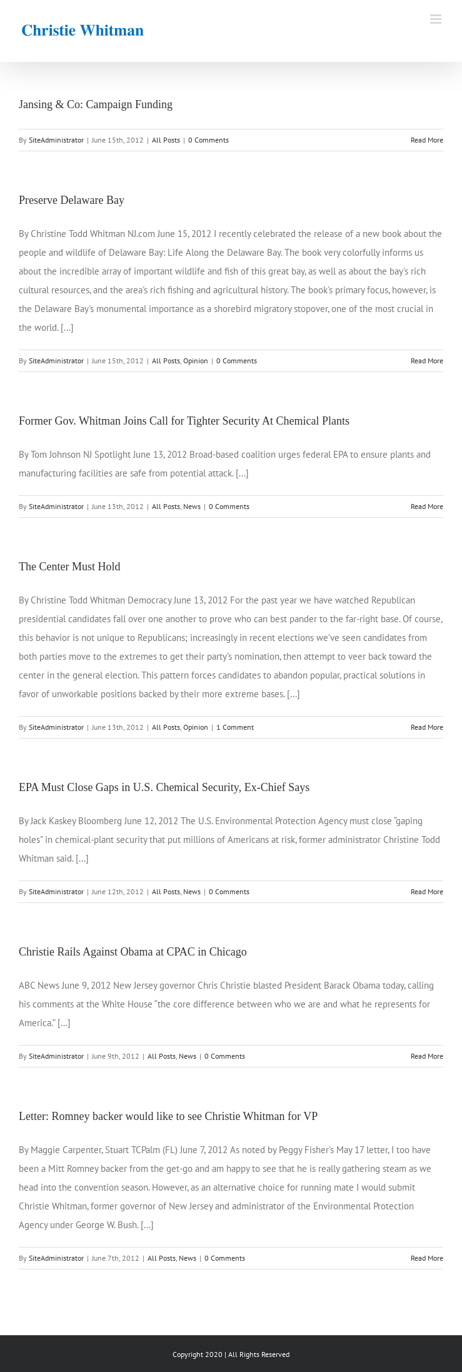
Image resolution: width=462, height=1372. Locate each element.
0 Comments (208, 139)
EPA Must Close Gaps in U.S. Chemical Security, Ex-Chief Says (164, 787)
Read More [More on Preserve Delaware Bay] (427, 360)
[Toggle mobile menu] (436, 19)
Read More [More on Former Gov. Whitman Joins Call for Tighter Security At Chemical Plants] (427, 506)
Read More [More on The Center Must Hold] (427, 727)
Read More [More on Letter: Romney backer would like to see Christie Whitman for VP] (427, 1258)
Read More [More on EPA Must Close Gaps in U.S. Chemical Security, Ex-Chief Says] (427, 891)
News (192, 506)
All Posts (166, 139)
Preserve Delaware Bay (71, 200)
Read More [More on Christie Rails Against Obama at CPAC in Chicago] (427, 1056)
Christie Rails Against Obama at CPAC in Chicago (133, 952)
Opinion (195, 360)
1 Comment (235, 727)
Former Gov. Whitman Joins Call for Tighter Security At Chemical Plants (184, 421)
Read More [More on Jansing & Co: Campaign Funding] (427, 139)
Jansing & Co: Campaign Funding (96, 104)
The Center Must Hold (69, 566)
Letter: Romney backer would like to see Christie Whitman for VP (168, 1116)
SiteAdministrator (56, 139)
